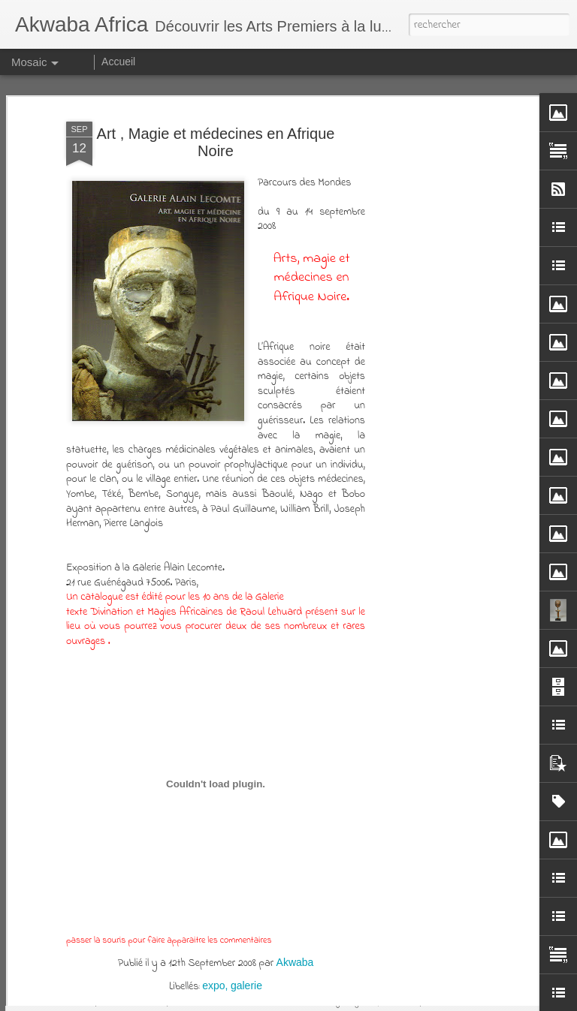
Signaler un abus (496, 1000)
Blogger (447, 1000)
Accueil (118, 62)
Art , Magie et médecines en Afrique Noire (216, 90)
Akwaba (295, 910)
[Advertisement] (448, 298)
